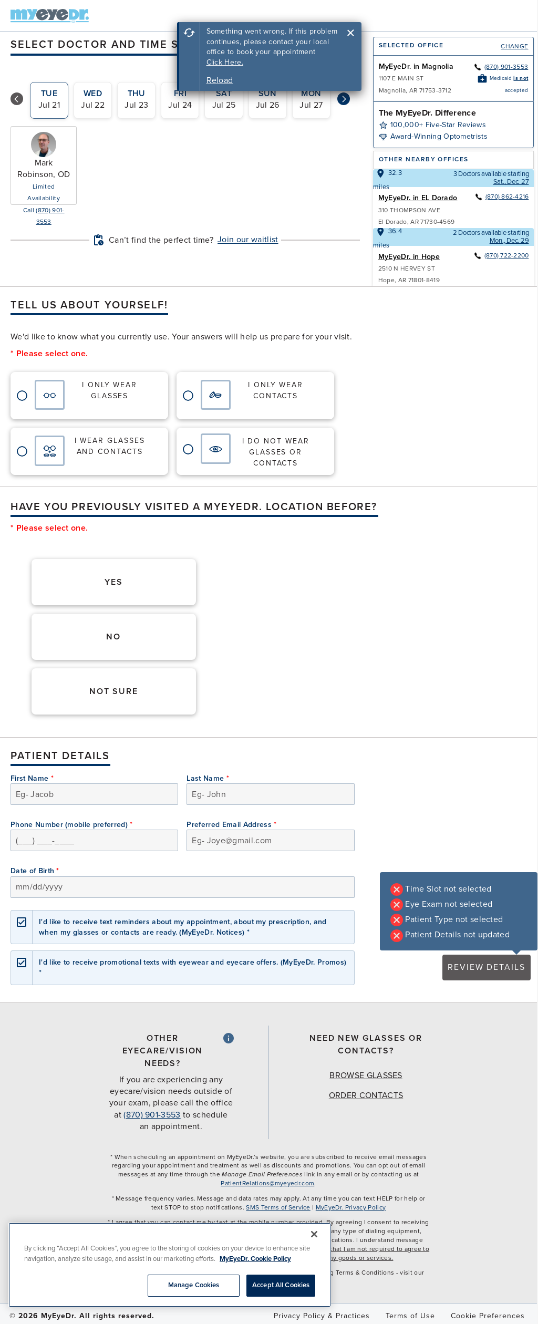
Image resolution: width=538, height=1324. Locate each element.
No (113, 637)
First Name (32, 778)
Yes (114, 582)
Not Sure (113, 691)
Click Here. (225, 62)
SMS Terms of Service (278, 1207)
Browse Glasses (365, 1075)
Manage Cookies (194, 1285)
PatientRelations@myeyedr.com (267, 1183)
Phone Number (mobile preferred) (72, 824)
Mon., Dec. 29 (509, 240)
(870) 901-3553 (500, 66)
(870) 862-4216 (501, 196)
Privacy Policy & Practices (322, 1315)
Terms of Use (410, 1315)
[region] (169, 1265)
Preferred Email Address (231, 824)
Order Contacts (366, 1095)
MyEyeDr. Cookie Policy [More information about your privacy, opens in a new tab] (255, 1259)
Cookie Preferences (488, 1315)
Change (514, 46)
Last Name (208, 778)
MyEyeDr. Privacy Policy (351, 1207)
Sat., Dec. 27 (511, 182)
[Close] (314, 1234)
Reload (219, 80)
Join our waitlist (248, 239)
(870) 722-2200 (501, 255)
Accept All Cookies (280, 1285)
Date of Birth (35, 870)
